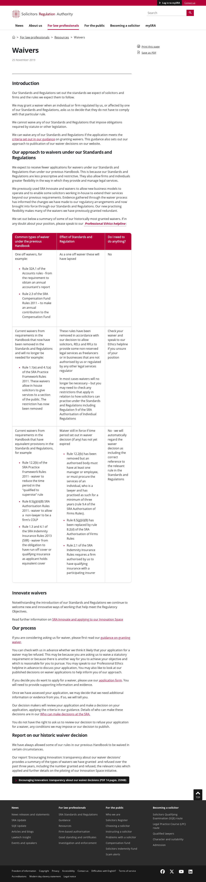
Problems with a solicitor (121, 837)
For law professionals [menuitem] (63, 26)
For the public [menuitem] (94, 26)
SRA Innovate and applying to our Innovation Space (87, 619)
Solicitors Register (117, 820)
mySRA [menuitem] (150, 26)
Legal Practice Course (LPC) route (169, 826)
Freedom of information (24, 870)
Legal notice (70, 876)
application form (110, 680)
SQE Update (19, 826)
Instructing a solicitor (119, 831)
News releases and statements (30, 814)
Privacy (55, 870)
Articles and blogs (23, 831)
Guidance (64, 820)
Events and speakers (24, 843)
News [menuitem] (19, 26)
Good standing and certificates (77, 837)
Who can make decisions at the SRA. (65, 714)
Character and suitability (168, 839)
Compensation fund (118, 843)
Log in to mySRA (171, 2)
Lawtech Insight (21, 837)
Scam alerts (113, 854)
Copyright (44, 870)
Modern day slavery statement (45, 876)
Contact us (189, 2)
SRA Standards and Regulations (78, 814)
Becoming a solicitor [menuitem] (125, 26)
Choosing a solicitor (118, 826)
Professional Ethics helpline (105, 224)
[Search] (190, 13)
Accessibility (68, 870)
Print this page (148, 46)
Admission (159, 845)
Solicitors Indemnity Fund (121, 848)
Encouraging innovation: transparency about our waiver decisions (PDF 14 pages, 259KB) (72, 780)
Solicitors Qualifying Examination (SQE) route (168, 816)
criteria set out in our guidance (33, 139)
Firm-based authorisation (74, 831)
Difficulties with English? (103, 870)
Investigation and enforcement (78, 843)
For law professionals (34, 37)
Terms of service (127, 870)
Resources (61, 37)
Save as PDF (146, 52)
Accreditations (19, 876)
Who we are (113, 814)
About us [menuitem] (35, 26)
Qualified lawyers (163, 833)
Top (198, 794)
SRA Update (19, 820)
